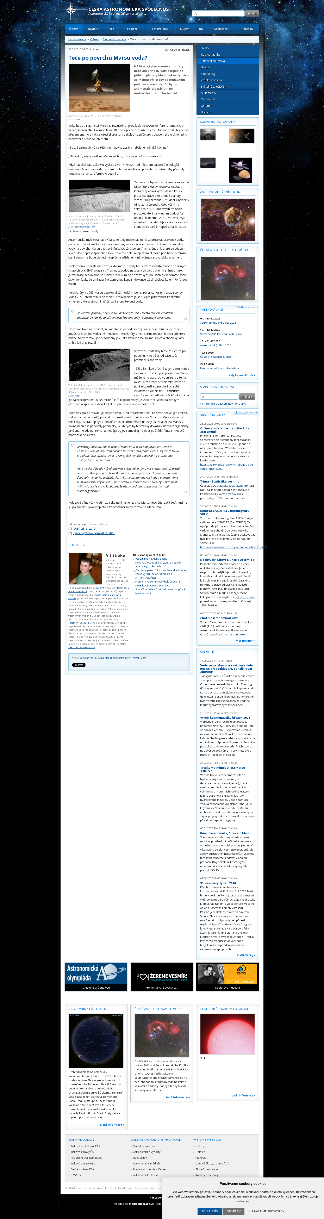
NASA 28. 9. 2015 (84, 528)
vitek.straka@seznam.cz (81, 647)
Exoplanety (208, 74)
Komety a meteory (206, 1175)
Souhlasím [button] (210, 1211)
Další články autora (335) (149, 555)
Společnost (221, 29)
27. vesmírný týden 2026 (87, 1009)
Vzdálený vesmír (211, 80)
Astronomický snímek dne (221, 192)
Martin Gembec (230, 506)
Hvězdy (206, 67)
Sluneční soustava (114, 39)
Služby (184, 29)
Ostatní (206, 106)
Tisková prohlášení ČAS (85, 1146)
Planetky (200, 1157)
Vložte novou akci (247, 307)
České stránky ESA (82, 1169)
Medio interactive (141, 1204)
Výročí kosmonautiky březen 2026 (225, 718)
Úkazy (205, 48)
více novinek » (246, 640)
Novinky (93, 29)
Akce (111, 29)
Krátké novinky (212, 415)
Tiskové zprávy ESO (83, 1163)
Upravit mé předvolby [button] (266, 1211)
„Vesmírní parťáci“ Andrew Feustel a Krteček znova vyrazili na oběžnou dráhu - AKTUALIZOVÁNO (160, 574)
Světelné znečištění (213, 86)
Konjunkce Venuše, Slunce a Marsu (225, 833)
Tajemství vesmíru (78, 622)
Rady (200, 29)
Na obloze (131, 29)
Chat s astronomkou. (234, 634)
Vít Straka (94, 49)
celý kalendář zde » (242, 375)
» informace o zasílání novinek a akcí (223, 403)
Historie (206, 112)
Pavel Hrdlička (229, 763)
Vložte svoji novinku (246, 412)
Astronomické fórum (145, 1175)
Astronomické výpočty (147, 1152)
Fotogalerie (160, 29)
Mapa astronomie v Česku (149, 1169)
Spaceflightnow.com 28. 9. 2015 (94, 533)
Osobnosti (208, 99)
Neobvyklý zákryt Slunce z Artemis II (227, 560)
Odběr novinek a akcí (217, 386)
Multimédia (208, 93)
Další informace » (112, 1124)
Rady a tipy (140, 1157)
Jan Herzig (226, 661)
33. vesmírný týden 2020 (218, 883)
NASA (77, 119)
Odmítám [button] (234, 1211)
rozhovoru (234, 494)
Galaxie (200, 1152)
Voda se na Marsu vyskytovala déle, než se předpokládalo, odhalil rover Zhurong (227, 668)
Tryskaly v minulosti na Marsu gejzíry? (222, 769)
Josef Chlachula (229, 477)
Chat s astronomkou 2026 (219, 618)
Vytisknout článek (179, 49)
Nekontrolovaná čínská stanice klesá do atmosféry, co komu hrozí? (158, 564)
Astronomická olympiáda (86, 1157)
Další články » (246, 955)
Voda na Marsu (88, 658)
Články (73, 29)
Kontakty (247, 29)
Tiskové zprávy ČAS (83, 1152)
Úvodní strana (77, 39)
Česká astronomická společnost (94, 1188)
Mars (143, 658)
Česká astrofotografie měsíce (224, 250)
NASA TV (76, 1175)
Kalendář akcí (211, 309)
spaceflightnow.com (85, 226)
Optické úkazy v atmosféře (212, 1163)
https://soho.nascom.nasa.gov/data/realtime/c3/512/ (233, 547)
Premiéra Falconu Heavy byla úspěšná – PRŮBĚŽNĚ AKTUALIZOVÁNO (158, 583)
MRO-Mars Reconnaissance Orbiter (118, 658)
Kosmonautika (210, 54)
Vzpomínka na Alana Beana (151, 558)
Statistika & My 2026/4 (231, 485)
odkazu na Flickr (245, 597)
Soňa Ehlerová (229, 423)
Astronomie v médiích (146, 1163)
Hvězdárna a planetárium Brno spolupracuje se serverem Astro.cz (158, 1188)
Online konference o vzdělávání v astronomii (225, 430)
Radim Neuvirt (229, 713)
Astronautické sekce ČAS (90, 587)
